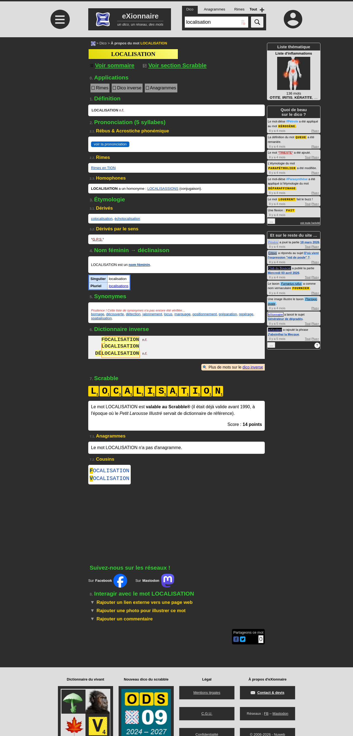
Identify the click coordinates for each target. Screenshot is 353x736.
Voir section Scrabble (175, 65)
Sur (107, 583)
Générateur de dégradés (285, 317)
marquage (182, 314)
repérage (246, 314)
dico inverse (252, 367)
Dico (103, 43)
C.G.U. (206, 713)
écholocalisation (127, 219)
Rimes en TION (103, 168)
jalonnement (152, 314)
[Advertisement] (59, 83)
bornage (97, 314)
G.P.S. (97, 239)
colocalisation (102, 219)
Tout (308, 156)
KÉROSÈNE (287, 126)
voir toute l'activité (310, 221)
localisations (119, 286)
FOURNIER (300, 286)
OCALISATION (109, 471)
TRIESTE (285, 152)
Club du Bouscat (279, 266)
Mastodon (280, 713)
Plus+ (315, 130)
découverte (115, 314)
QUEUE (301, 137)
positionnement (204, 314)
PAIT (290, 209)
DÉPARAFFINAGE (282, 187)
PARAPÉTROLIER (282, 167)
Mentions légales (206, 692)
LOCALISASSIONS (162, 188)
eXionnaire (275, 312)
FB (266, 713)
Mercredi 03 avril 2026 (283, 271)
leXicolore (275, 327)
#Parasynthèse (297, 178)
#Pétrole (292, 121)
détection (133, 314)
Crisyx (272, 251)
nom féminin (139, 265)
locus (168, 314)
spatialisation (101, 318)
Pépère (273, 240)
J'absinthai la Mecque (283, 332)
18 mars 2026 (309, 240)
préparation (228, 314)
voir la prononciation (110, 144)
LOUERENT (287, 198)
